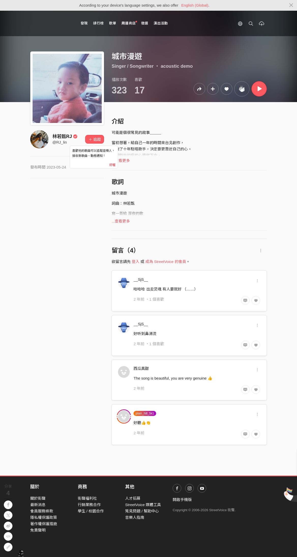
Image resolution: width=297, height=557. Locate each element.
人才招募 (132, 498)
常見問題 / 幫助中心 (142, 511)
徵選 (144, 23)
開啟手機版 (182, 499)
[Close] (291, 5)
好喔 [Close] (112, 165)
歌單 (112, 23)
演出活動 (161, 23)
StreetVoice (51, 23)
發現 (84, 23)
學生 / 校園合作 (91, 511)
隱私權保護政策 (43, 517)
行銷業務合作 (89, 505)
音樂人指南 (134, 517)
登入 (135, 261)
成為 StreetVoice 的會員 (165, 261)
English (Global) (195, 5)
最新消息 (38, 505)
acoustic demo (177, 66)
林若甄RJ (65, 136)
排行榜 (98, 23)
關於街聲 (38, 498)
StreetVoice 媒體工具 (143, 505)
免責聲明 (38, 530)
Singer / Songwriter (133, 66)
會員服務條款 (41, 511)
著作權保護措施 (43, 524)
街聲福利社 (87, 498)
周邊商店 (129, 23)
